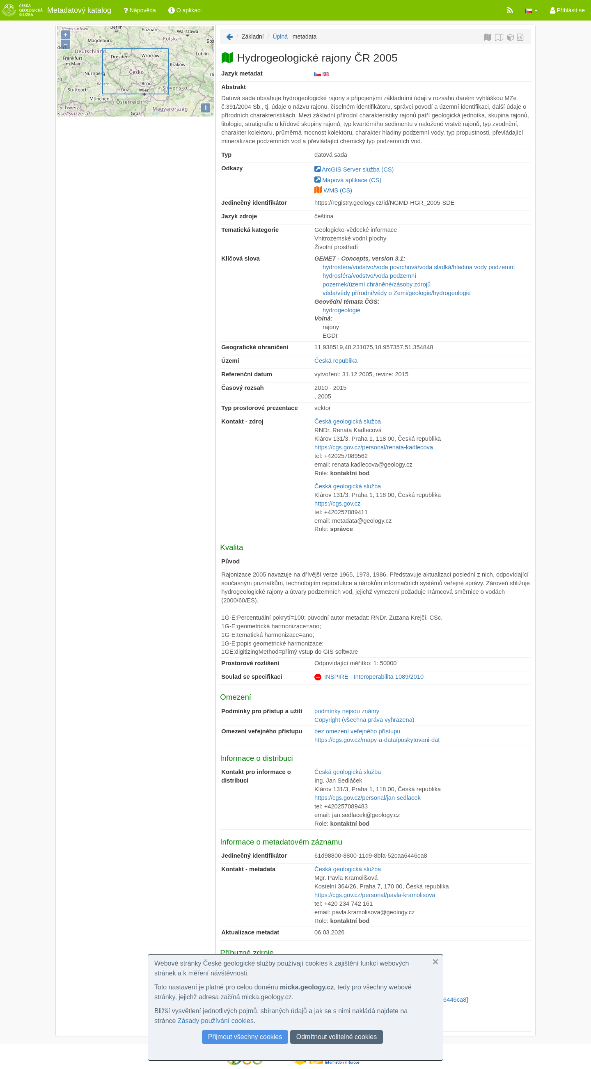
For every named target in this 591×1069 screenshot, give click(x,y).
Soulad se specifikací (251, 676)
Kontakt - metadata (248, 869)
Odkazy (232, 168)
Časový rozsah (242, 388)
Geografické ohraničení (254, 347)
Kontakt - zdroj (242, 421)
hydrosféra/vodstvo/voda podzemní (369, 275)
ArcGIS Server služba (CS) (354, 169)
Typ (226, 154)
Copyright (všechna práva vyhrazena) (364, 719)
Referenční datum (246, 374)
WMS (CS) (337, 190)
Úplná (280, 36)
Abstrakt (233, 87)
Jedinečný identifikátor (254, 202)
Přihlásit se (567, 10)
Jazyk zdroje (239, 216)
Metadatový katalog (55, 10)
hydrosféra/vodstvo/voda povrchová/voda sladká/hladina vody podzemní (419, 267)
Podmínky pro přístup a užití (261, 711)
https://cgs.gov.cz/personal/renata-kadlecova (373, 447)
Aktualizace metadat (250, 932)
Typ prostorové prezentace (259, 408)
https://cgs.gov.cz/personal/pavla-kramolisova (374, 895)
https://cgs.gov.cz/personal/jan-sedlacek (367, 797)
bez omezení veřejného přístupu (357, 731)
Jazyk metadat (241, 73)
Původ (230, 561)
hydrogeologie (341, 310)
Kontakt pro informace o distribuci (256, 776)
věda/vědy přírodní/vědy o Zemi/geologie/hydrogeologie (397, 293)
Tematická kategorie (250, 230)
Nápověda (140, 10)
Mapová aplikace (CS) (347, 180)
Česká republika (335, 360)
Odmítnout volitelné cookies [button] (336, 1036)
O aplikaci (185, 10)
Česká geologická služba (347, 421)
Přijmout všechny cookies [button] (245, 1036)
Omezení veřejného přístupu (261, 731)
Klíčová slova (240, 258)
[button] (531, 10)
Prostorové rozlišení (250, 663)
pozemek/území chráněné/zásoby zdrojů (377, 284)
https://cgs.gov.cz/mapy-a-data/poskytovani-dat (377, 740)
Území (230, 360)
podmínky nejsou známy (346, 711)
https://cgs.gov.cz (337, 503)
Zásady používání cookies (216, 1020)
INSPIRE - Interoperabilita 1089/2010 (374, 676)
